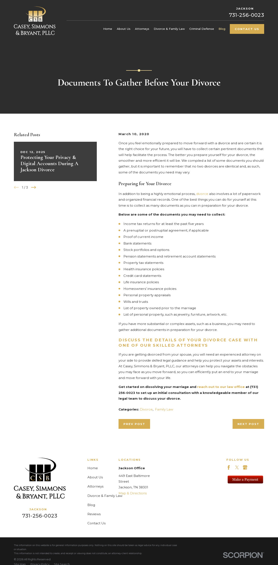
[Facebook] (228, 467)
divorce (202, 194)
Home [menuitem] (107, 28)
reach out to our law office (221, 387)
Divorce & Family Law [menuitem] (169, 28)
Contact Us (247, 29)
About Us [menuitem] (123, 28)
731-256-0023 (246, 15)
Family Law (164, 409)
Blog (91, 505)
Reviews (94, 514)
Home (92, 468)
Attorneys (95, 486)
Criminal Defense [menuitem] (201, 28)
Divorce (146, 409)
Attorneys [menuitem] (142, 28)
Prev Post (134, 424)
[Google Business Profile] (245, 467)
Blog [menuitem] (222, 28)
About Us (95, 477)
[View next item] (33, 187)
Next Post (248, 424)
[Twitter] (237, 467)
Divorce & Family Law (104, 496)
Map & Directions (133, 493)
